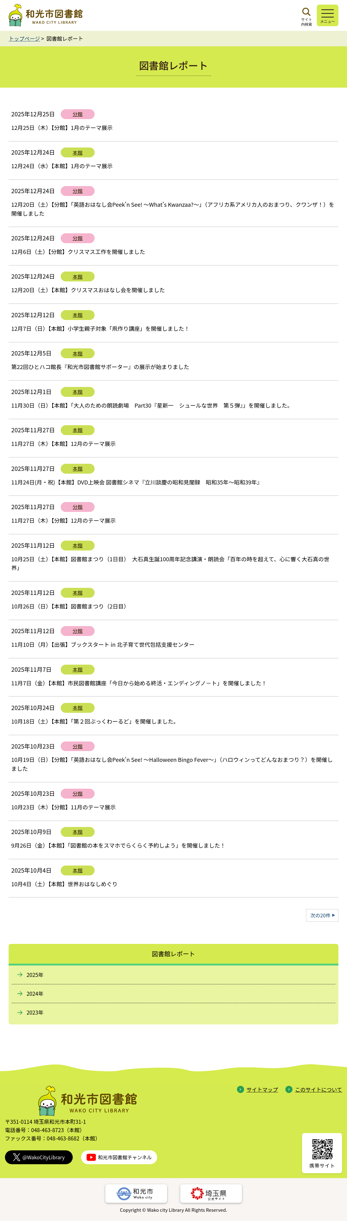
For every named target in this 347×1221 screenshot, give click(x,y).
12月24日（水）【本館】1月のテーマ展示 (62, 166)
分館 (78, 114)
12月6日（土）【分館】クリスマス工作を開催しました (78, 251)
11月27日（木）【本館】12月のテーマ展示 (63, 443)
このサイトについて (313, 1089)
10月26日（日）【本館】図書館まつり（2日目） (70, 606)
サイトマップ (257, 1089)
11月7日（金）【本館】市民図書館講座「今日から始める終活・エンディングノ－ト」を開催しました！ (139, 683)
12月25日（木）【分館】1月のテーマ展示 (62, 127)
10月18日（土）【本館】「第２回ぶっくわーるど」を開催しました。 (95, 721)
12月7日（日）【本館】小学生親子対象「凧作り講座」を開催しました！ (100, 328)
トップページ (24, 38)
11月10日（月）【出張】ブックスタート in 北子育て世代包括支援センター (102, 644)
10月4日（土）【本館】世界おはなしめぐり (64, 884)
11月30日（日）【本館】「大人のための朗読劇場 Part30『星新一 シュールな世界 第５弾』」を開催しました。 (156, 405)
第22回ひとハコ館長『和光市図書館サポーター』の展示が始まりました (100, 367)
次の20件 (320, 915)
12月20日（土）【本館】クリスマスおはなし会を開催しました (88, 290)
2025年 (35, 974)
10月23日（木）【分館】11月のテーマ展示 (63, 807)
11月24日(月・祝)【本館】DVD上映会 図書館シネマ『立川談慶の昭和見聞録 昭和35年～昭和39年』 (137, 482)
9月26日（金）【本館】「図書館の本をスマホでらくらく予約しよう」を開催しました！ (118, 845)
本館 (78, 152)
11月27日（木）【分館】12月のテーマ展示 (63, 520)
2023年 (35, 1012)
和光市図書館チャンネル (119, 1157)
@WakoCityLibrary (39, 1157)
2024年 (35, 993)
